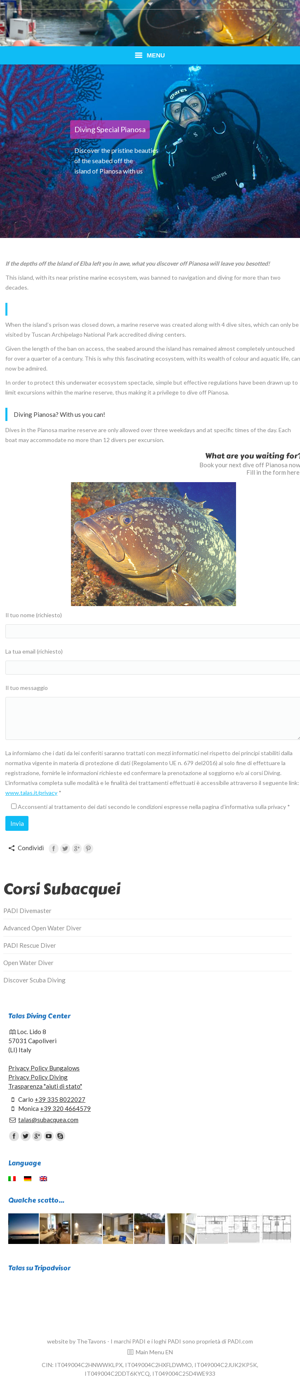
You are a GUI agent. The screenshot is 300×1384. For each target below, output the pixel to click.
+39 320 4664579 (65, 1108)
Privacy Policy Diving (38, 1077)
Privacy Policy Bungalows (44, 1068)
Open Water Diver (28, 962)
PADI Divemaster (27, 910)
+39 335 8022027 (60, 1099)
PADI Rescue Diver (29, 945)
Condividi (31, 847)
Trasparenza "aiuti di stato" (45, 1086)
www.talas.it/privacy (31, 792)
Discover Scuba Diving (34, 980)
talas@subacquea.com (48, 1119)
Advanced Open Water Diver (42, 928)
